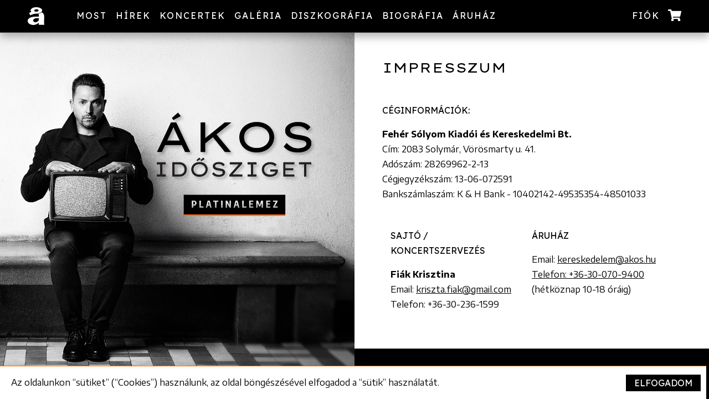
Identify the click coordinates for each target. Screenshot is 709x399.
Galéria (258, 15)
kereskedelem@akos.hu (606, 259)
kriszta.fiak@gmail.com (463, 289)
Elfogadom (663, 382)
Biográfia (413, 15)
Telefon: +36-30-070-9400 (588, 274)
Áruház (474, 15)
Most (91, 15)
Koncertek (192, 15)
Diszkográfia (332, 15)
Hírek (133, 15)
